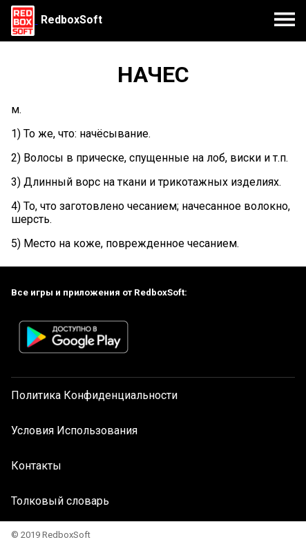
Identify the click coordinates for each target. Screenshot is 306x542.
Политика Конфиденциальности (94, 395)
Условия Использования (74, 430)
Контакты (36, 465)
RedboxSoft (71, 19)
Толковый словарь (60, 500)
